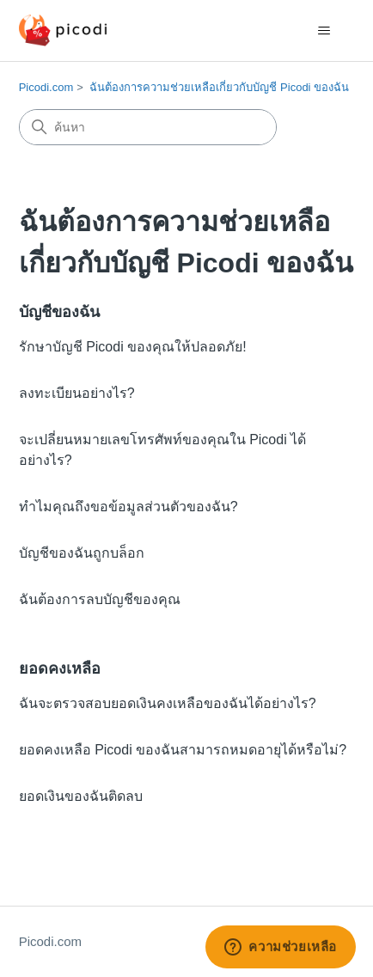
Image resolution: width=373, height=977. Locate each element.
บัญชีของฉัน (59, 312)
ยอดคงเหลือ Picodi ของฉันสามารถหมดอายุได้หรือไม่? (182, 749)
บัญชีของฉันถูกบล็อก (81, 553)
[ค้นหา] (148, 127)
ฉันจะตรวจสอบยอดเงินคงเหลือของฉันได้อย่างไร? (167, 703)
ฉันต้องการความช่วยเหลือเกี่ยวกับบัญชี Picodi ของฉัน (219, 87)
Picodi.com (46, 87)
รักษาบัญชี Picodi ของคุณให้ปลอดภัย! (133, 346)
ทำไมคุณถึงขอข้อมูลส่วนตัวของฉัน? (128, 506)
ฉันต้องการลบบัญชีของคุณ (99, 599)
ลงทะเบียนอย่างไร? (77, 393)
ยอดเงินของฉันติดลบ (81, 796)
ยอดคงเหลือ (60, 668)
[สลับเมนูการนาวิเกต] (323, 31)
